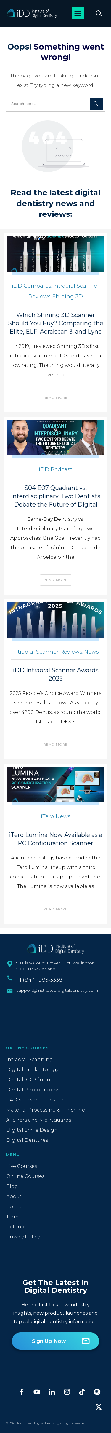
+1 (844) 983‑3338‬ (39, 980)
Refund (15, 1227)
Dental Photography (32, 1090)
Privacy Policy (23, 1237)
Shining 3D (67, 296)
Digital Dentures (27, 1140)
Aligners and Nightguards (38, 1120)
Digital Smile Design (32, 1130)
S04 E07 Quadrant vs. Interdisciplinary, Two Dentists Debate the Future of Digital (55, 496)
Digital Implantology (32, 1069)
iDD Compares (31, 286)
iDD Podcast (55, 469)
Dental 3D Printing (30, 1079)
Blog (12, 1186)
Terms (13, 1216)
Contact (16, 1206)
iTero (47, 816)
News (91, 652)
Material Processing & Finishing (46, 1110)
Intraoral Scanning (29, 1059)
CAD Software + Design (35, 1100)
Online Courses (25, 1176)
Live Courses (21, 1166)
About (14, 1196)
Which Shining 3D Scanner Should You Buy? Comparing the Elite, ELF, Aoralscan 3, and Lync (55, 323)
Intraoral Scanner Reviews (47, 652)
